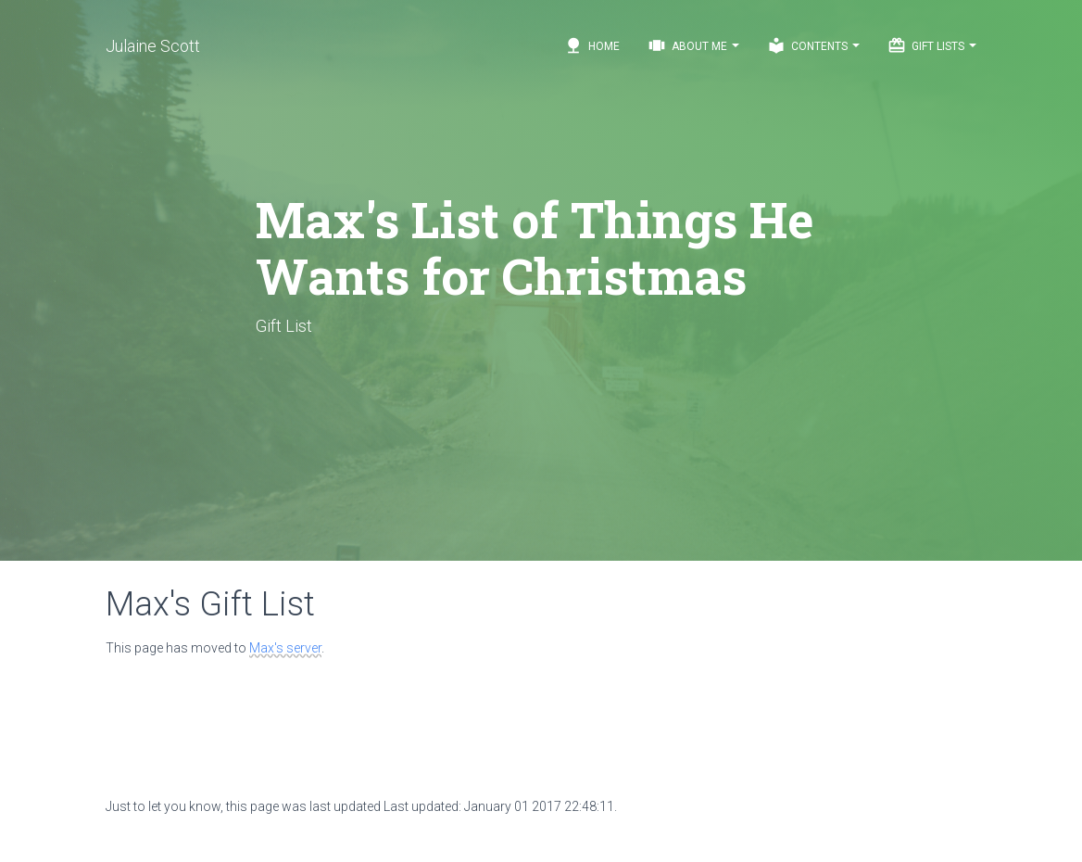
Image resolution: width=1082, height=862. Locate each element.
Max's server (285, 647)
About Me (693, 45)
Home (592, 45)
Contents (813, 45)
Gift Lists (931, 45)
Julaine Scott (153, 46)
